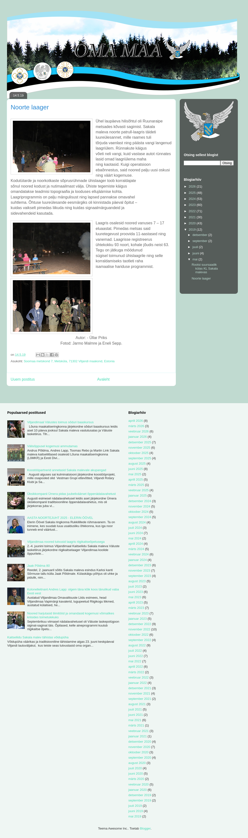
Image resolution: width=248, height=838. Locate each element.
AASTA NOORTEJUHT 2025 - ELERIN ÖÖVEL (60, 518)
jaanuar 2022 (137, 683)
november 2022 (139, 629)
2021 (193, 217)
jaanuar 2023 (137, 618)
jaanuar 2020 (137, 790)
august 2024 (137, 522)
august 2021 (137, 704)
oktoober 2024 (138, 511)
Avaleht (103, 379)
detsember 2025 (139, 442)
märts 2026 (136, 426)
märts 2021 (136, 725)
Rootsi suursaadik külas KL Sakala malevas (205, 268)
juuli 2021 (135, 709)
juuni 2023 (135, 592)
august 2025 (137, 463)
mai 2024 (134, 538)
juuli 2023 (135, 586)
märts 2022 (136, 672)
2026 (193, 186)
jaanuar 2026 (137, 436)
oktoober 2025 (138, 453)
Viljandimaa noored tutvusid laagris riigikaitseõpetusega (66, 542)
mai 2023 (134, 597)
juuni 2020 (135, 773)
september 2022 (139, 640)
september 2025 (139, 458)
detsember (200, 235)
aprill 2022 (135, 666)
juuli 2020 (135, 768)
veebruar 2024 (138, 554)
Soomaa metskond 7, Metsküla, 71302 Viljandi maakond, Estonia (69, 361)
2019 (193, 229)
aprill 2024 (135, 543)
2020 (193, 223)
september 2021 (139, 699)
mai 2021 (134, 720)
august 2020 (137, 763)
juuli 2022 (135, 650)
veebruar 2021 (138, 731)
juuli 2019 (135, 806)
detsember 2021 (139, 688)
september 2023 (139, 576)
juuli (196, 247)
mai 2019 (134, 816)
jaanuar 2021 (137, 736)
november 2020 (139, 747)
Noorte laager (201, 278)
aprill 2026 (135, 421)
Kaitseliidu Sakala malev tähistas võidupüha (38, 637)
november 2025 (139, 447)
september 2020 (139, 757)
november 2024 (139, 506)
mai (196, 259)
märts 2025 (136, 485)
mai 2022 (134, 661)
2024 (193, 199)
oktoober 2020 (138, 752)
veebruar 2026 (138, 431)
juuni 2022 (135, 656)
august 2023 (137, 581)
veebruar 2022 (138, 677)
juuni (196, 253)
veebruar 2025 (138, 490)
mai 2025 (134, 474)
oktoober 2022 (138, 634)
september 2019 (139, 800)
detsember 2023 (139, 565)
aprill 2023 (135, 602)
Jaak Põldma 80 (38, 565)
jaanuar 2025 (137, 495)
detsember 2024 (139, 501)
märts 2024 (136, 549)
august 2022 (137, 645)
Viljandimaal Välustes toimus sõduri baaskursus (60, 422)
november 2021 (139, 693)
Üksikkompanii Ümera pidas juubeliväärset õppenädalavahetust (71, 494)
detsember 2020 (139, 741)
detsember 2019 (139, 795)
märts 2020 (136, 779)
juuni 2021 (135, 715)
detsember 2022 (139, 624)
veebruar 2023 (138, 613)
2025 (193, 193)
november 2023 (139, 570)
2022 (193, 211)
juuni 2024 (135, 533)
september (200, 241)
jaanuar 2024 (137, 560)
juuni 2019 (135, 811)
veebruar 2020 (138, 784)
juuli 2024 (135, 527)
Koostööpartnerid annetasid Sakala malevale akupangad (66, 470)
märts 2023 (136, 608)
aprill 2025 (135, 479)
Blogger (145, 828)
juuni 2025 (135, 469)
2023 (193, 205)
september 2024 (139, 517)
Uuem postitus (23, 379)
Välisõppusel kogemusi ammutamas (52, 446)
